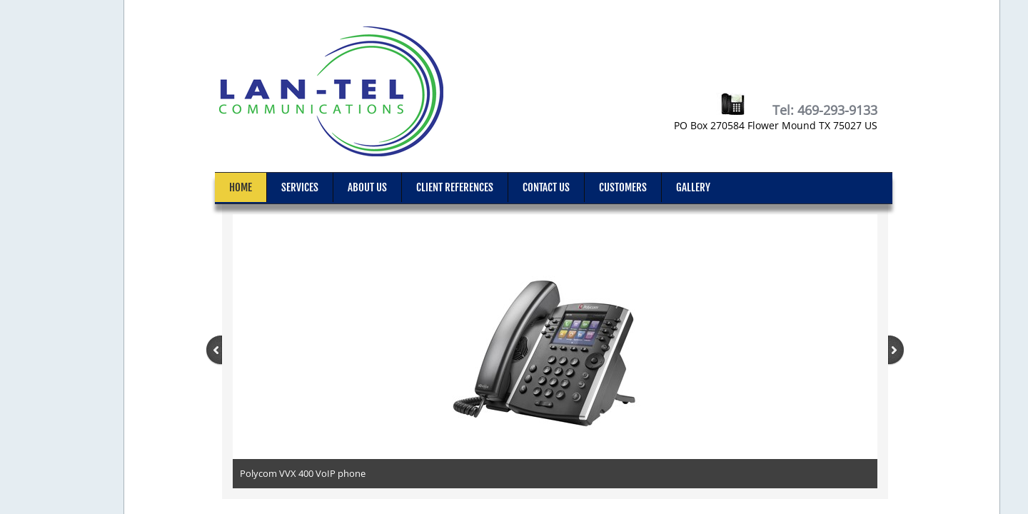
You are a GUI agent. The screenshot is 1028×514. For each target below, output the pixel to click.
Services (299, 187)
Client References (454, 187)
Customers (623, 187)
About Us (367, 187)
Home (240, 187)
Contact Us (546, 187)
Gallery (693, 187)
